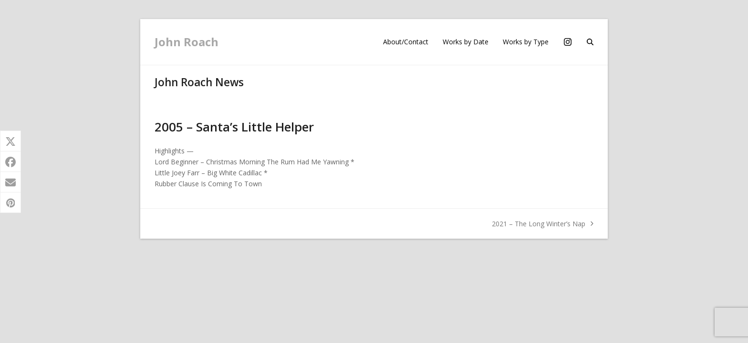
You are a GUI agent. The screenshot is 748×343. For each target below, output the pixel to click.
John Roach (186, 42)
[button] (590, 42)
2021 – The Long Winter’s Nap (542, 224)
